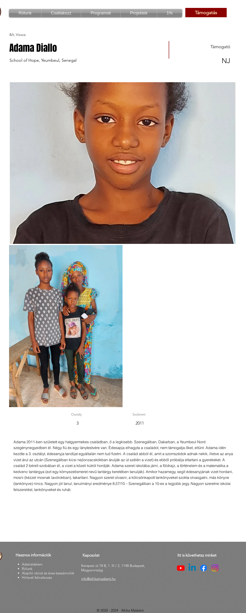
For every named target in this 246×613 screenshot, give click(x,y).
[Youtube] (180, 567)
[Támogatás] (206, 12)
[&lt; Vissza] (25, 35)
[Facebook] (203, 567)
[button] (100, 13)
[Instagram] (214, 567)
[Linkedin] (192, 567)
